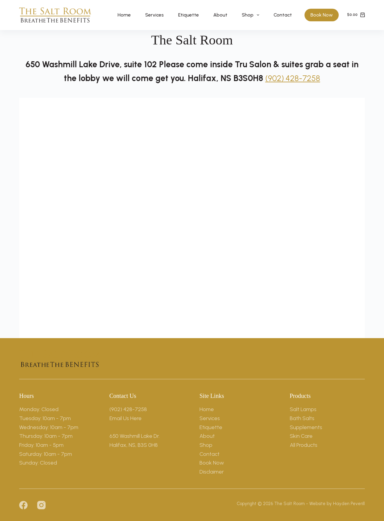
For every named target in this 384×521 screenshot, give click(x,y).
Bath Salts (302, 418)
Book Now (321, 15)
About (220, 15)
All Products (303, 444)
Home (124, 15)
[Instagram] (41, 505)
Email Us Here (126, 418)
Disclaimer (212, 471)
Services (154, 15)
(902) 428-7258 (292, 78)
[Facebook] (23, 505)
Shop (252, 15)
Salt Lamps (303, 409)
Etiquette (188, 15)
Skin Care (301, 436)
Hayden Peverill (349, 503)
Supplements (306, 427)
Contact (283, 15)
